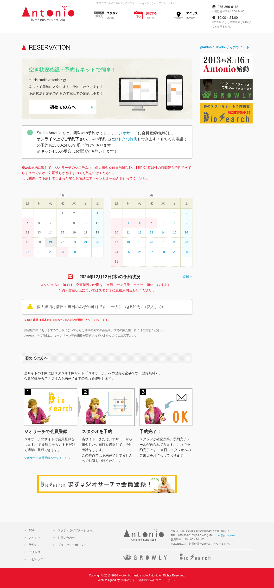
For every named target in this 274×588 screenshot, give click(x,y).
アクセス (188, 14)
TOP (32, 530)
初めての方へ (62, 107)
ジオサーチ (128, 133)
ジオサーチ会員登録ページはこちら (47, 457)
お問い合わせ (66, 537)
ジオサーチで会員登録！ (107, 484)
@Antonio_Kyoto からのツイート (224, 47)
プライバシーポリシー (72, 544)
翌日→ (187, 276)
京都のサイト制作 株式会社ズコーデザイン (148, 580)
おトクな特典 (125, 139)
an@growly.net (226, 535)
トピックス (36, 559)
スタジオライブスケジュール (76, 530)
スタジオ (108, 14)
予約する (148, 14)
